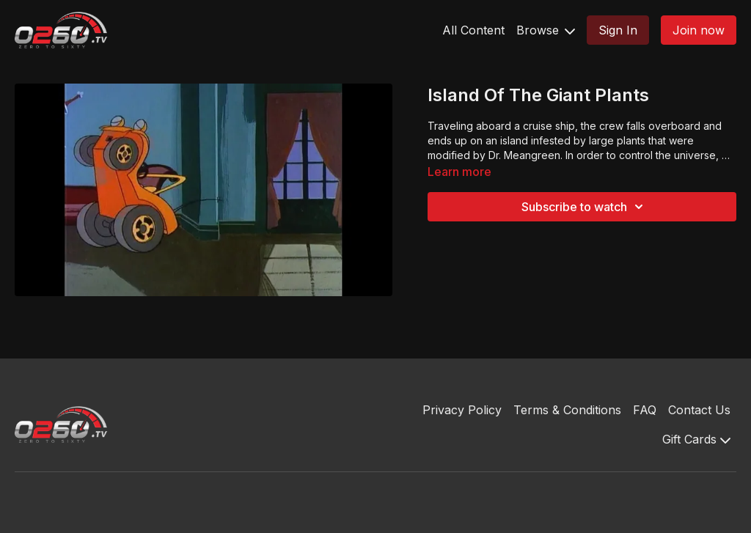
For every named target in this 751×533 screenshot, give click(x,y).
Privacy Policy (462, 409)
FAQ (644, 409)
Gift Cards (696, 439)
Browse (545, 30)
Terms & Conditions (567, 409)
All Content (473, 30)
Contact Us (699, 409)
